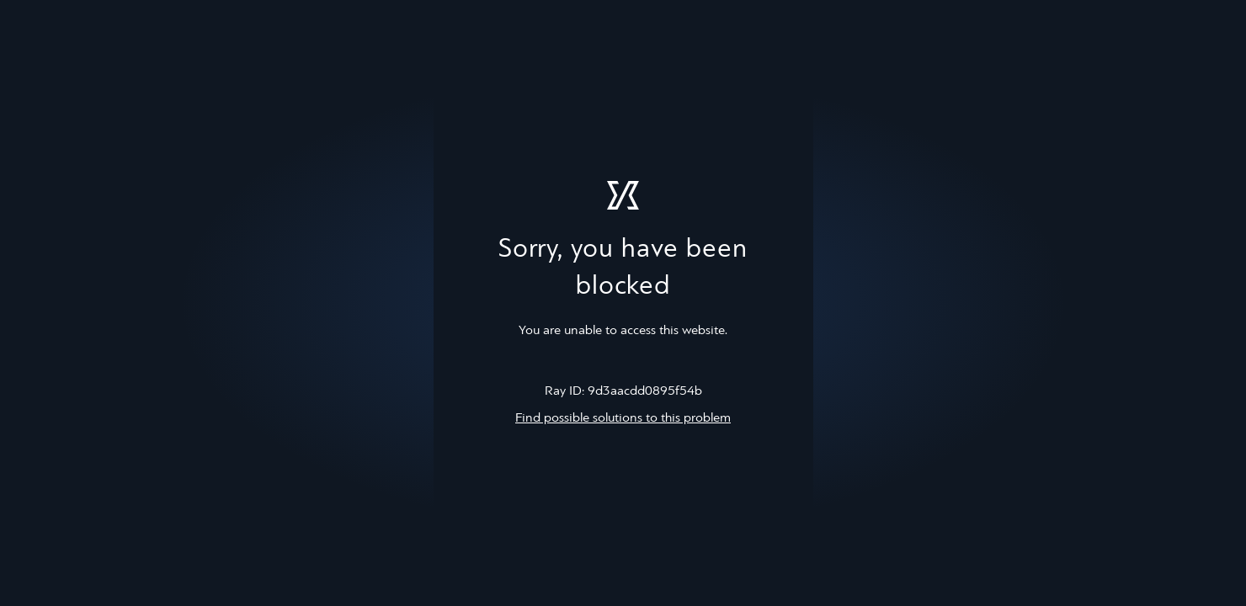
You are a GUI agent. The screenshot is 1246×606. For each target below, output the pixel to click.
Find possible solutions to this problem (623, 418)
